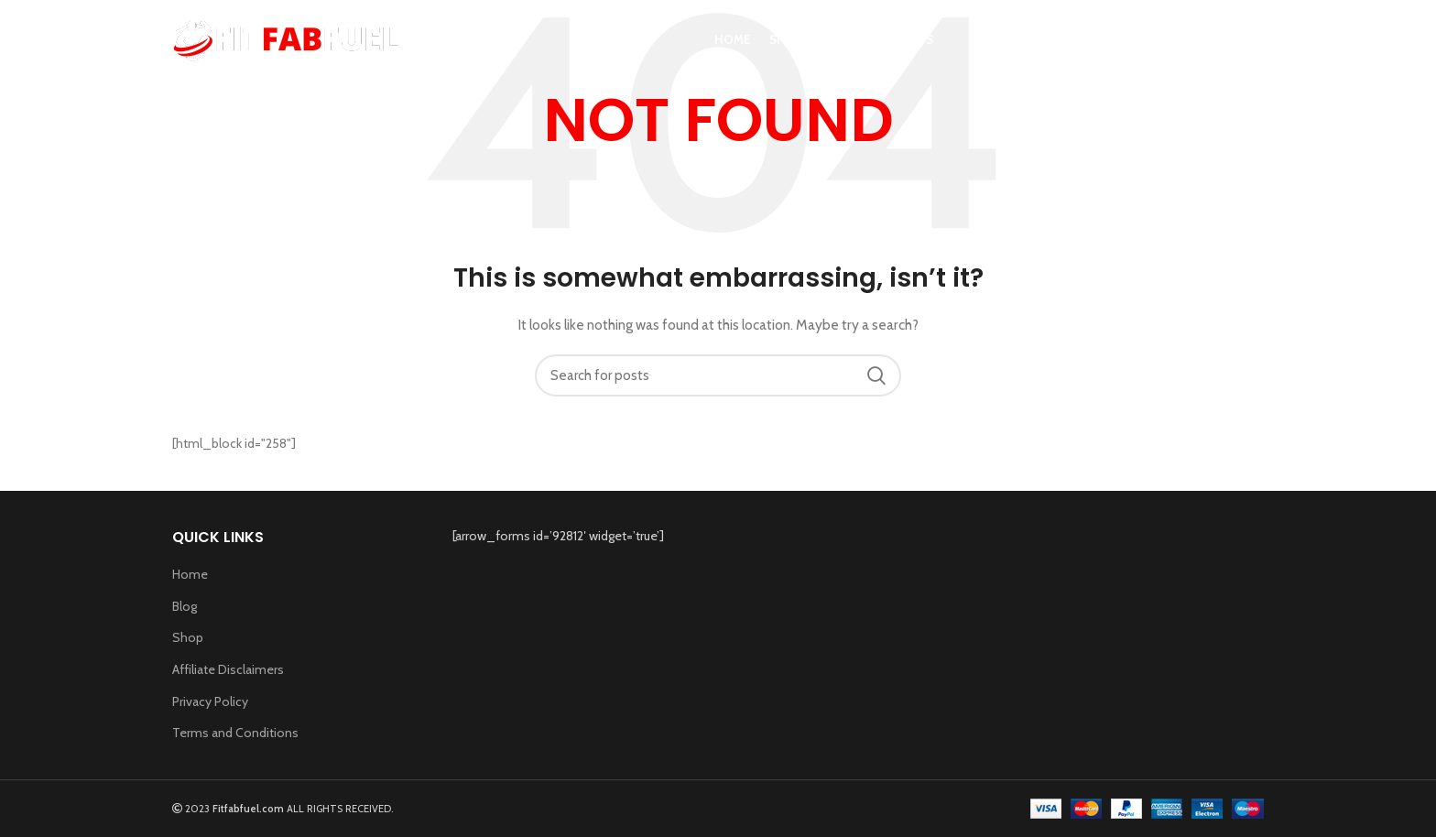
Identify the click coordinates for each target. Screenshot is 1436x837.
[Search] (1255, 48)
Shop (187, 637)
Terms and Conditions (235, 732)
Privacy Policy (210, 701)
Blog (184, 606)
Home (190, 574)
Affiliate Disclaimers (228, 669)
